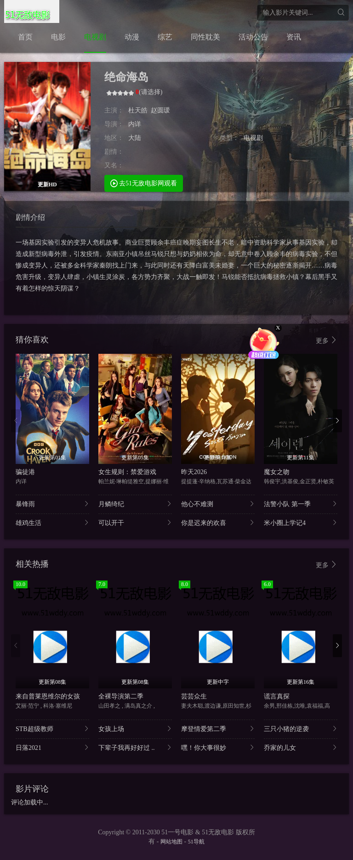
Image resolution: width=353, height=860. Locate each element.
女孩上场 (135, 728)
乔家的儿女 (300, 747)
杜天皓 (138, 110)
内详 (134, 124)
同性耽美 (205, 37)
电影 (58, 37)
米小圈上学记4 (300, 522)
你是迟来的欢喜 (218, 522)
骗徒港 (25, 472)
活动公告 (253, 37)
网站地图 (171, 841)
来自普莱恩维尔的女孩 (48, 696)
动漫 (132, 37)
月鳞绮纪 (135, 504)
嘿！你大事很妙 (218, 747)
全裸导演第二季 (120, 696)
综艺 (165, 37)
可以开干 (135, 522)
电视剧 (95, 37)
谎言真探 (277, 696)
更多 (327, 340)
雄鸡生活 (52, 522)
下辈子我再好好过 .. (135, 747)
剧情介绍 (30, 217)
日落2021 (52, 747)
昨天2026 (194, 472)
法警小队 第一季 (300, 504)
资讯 (293, 37)
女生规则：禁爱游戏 (127, 472)
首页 (25, 37)
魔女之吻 (277, 472)
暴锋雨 (52, 504)
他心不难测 (218, 504)
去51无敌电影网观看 (143, 183)
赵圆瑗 (160, 110)
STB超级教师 (52, 728)
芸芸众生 (194, 696)
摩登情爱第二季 (218, 728)
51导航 (196, 841)
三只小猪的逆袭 (300, 728)
